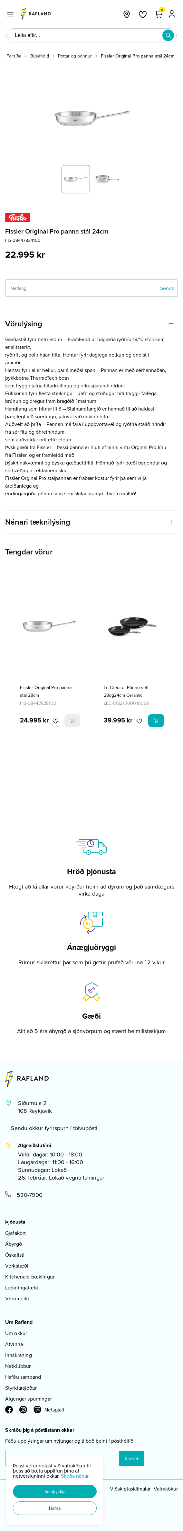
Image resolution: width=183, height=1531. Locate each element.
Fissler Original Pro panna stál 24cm (138, 56)
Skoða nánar (75, 1475)
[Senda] (167, 288)
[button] (55, 1491)
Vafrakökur (166, 1488)
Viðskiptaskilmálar (130, 1488)
